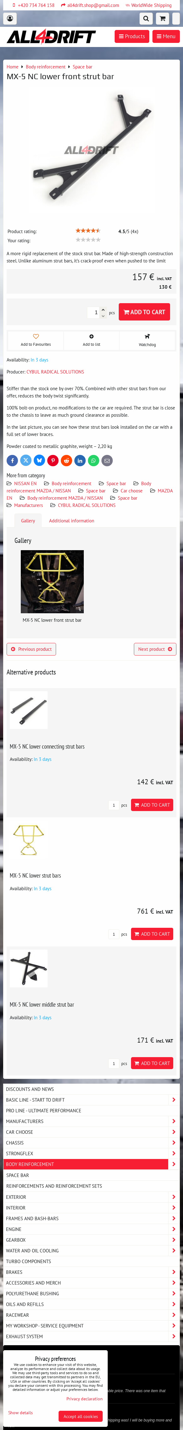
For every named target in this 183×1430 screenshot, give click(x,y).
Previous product (31, 649)
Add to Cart (144, 312)
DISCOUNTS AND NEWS (30, 1089)
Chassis (93, 1143)
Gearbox (93, 1240)
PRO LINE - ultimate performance (43, 1110)
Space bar (116, 483)
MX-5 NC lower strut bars (35, 875)
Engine (93, 1229)
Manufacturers (28, 505)
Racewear (93, 1315)
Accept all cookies (81, 1416)
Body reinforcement (71, 483)
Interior (93, 1208)
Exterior (93, 1197)
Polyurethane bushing (93, 1293)
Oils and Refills (93, 1304)
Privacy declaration (84, 1399)
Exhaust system (93, 1336)
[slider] (88, 230)
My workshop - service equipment (93, 1326)
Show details (20, 1412)
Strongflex (93, 1153)
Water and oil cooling (93, 1250)
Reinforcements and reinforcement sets (54, 1186)
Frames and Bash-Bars (93, 1218)
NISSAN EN (25, 483)
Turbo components (28, 1261)
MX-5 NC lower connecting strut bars (47, 746)
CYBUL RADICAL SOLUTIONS (87, 505)
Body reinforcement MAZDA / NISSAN (65, 498)
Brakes (93, 1272)
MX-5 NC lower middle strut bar (42, 1004)
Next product (155, 649)
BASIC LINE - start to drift (93, 1100)
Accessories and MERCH (93, 1283)
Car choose (132, 490)
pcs (117, 805)
